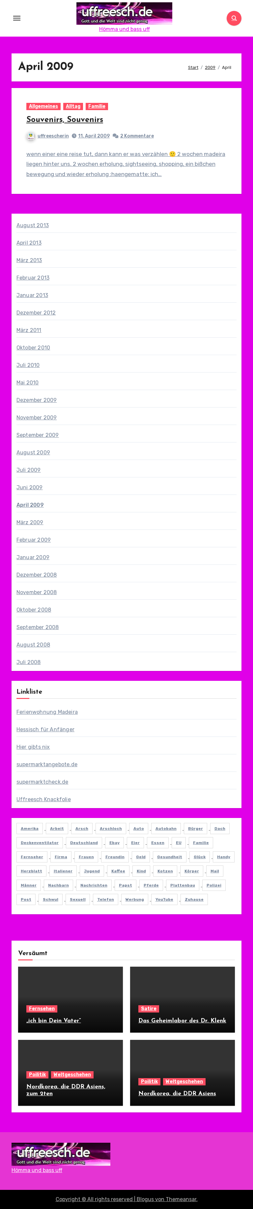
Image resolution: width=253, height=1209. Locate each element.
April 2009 (30, 505)
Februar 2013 (32, 278)
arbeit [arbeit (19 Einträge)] (57, 828)
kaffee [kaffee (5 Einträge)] (118, 871)
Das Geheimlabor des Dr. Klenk (182, 1021)
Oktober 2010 (33, 348)
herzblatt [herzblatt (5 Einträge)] (31, 871)
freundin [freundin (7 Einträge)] (115, 857)
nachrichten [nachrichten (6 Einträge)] (93, 885)
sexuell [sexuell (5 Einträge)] (78, 899)
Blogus (145, 1199)
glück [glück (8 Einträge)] (200, 857)
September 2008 (37, 627)
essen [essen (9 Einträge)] (157, 842)
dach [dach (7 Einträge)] (219, 828)
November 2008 (36, 592)
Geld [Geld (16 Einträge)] (141, 857)
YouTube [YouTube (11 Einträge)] (164, 899)
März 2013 (29, 260)
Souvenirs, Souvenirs (64, 120)
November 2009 (36, 417)
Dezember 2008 (36, 575)
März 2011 (29, 330)
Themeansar (181, 1199)
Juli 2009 (28, 470)
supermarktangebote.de (46, 764)
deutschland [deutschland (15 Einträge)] (84, 842)
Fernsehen (42, 1009)
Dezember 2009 (36, 400)
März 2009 (29, 522)
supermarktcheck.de (42, 782)
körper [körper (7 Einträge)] (191, 871)
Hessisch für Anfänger (45, 729)
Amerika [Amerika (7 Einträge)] (30, 828)
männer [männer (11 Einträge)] (29, 885)
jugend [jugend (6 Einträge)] (92, 871)
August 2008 (33, 645)
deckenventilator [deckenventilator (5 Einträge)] (40, 842)
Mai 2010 (27, 382)
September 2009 (37, 435)
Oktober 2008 (33, 610)
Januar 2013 (32, 295)
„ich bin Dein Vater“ (53, 1021)
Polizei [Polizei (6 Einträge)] (214, 885)
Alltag (73, 106)
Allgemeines (43, 106)
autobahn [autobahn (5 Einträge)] (166, 828)
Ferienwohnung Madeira (47, 712)
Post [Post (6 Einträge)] (26, 899)
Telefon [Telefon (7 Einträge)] (105, 899)
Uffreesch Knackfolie (43, 799)
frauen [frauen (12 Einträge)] (86, 857)
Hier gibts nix (33, 747)
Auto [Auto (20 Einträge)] (138, 828)
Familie (96, 106)
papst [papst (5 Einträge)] (125, 885)
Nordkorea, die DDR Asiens (177, 1094)
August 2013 (32, 225)
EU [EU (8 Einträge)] (179, 842)
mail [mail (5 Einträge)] (215, 871)
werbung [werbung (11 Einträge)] (135, 899)
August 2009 (33, 452)
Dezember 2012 (36, 313)
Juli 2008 (28, 662)
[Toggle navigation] (17, 18)
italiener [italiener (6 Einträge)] (63, 871)
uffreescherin (48, 136)
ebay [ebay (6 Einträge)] (114, 842)
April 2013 (29, 243)
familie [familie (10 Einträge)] (201, 842)
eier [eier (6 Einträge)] (135, 842)
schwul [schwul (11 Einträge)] (50, 899)
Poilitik (37, 1074)
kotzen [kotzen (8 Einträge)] (165, 871)
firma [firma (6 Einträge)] (61, 857)
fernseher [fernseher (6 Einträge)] (32, 857)
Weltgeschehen (72, 1074)
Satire (148, 1009)
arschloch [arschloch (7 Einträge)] (111, 828)
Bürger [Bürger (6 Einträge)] (195, 828)
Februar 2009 (33, 540)
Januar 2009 (32, 557)
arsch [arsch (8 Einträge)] (81, 828)
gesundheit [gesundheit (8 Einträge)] (169, 857)
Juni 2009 (29, 487)
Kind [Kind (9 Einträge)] (141, 871)
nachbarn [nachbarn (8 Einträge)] (58, 885)
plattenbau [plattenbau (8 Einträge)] (182, 885)
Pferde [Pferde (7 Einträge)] (151, 885)
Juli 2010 (28, 365)
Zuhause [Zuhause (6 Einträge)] (194, 899)
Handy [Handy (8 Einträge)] (223, 857)
